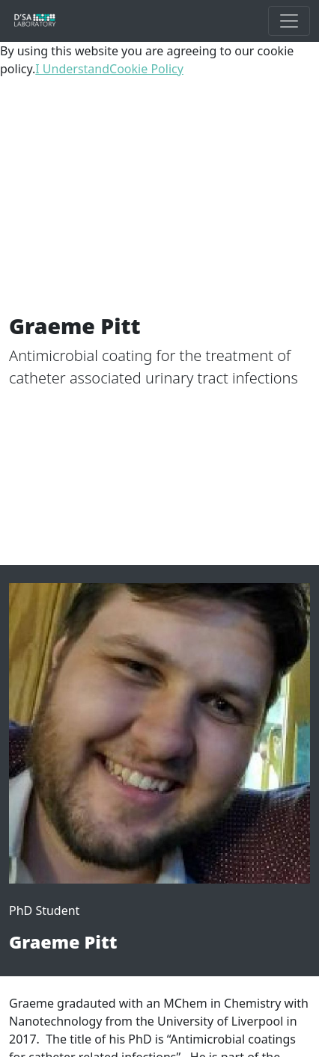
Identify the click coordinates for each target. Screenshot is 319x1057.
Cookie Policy (146, 69)
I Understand (72, 69)
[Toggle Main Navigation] (289, 21)
